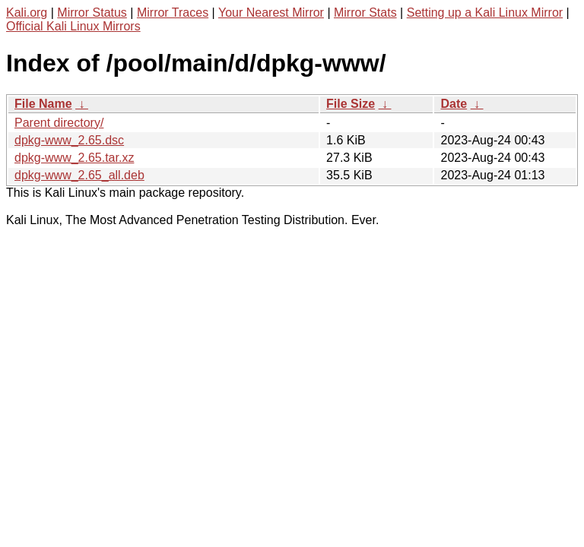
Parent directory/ (58, 122)
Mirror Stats (365, 12)
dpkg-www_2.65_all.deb (79, 175)
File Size (350, 103)
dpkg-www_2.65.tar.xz (74, 157)
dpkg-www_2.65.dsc (69, 140)
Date (453, 103)
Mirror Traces (172, 12)
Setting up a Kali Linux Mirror (485, 12)
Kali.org (26, 12)
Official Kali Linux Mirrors (73, 26)
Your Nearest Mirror (271, 12)
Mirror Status (92, 12)
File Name (43, 103)
